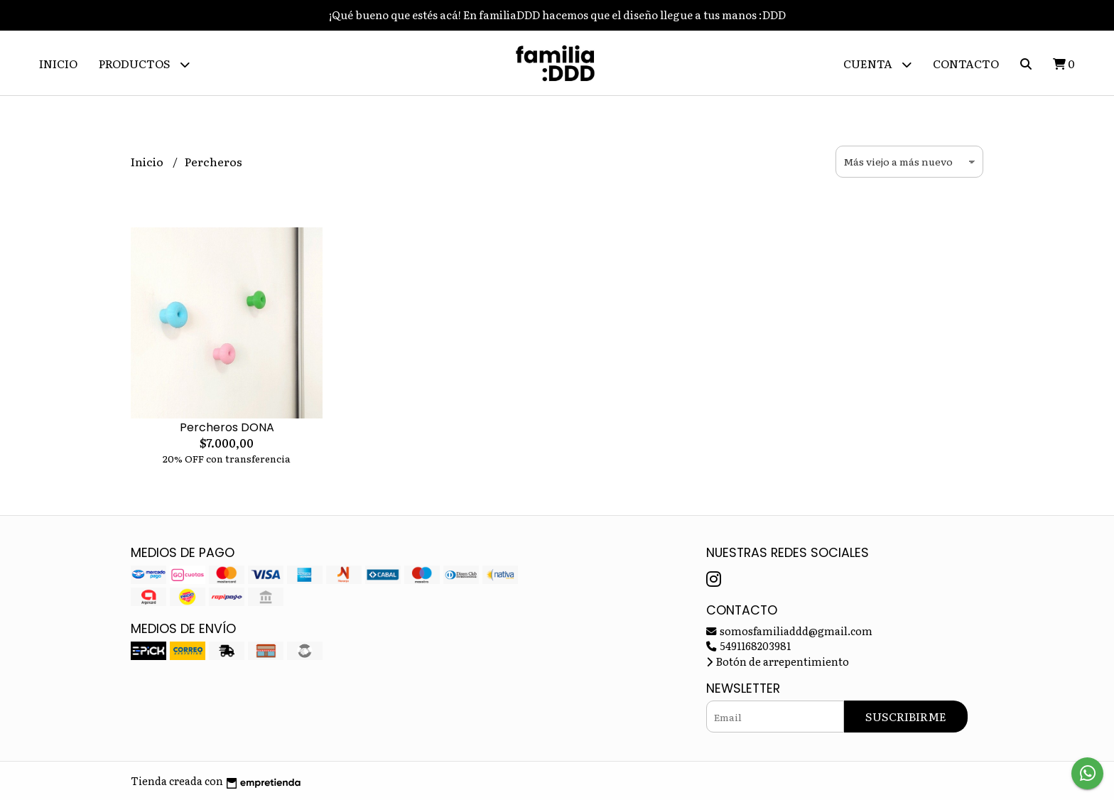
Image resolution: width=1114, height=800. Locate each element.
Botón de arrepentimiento (777, 661)
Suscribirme (905, 716)
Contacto (966, 63)
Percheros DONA (227, 427)
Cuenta (877, 64)
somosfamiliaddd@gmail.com (789, 630)
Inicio (58, 63)
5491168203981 (748, 645)
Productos (144, 64)
